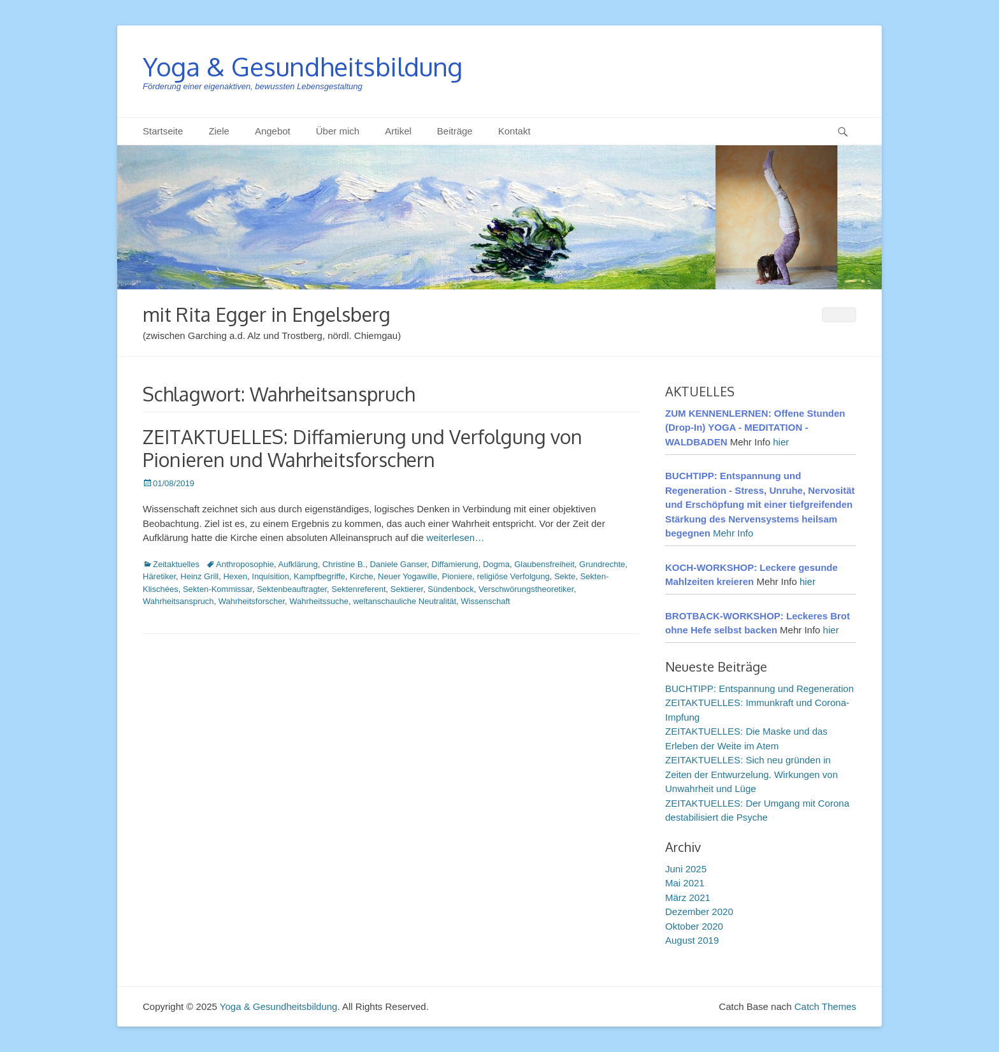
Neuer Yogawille (407, 576)
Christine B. (343, 564)
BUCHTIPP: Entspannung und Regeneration (759, 688)
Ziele (218, 131)
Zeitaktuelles (176, 564)
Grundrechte (602, 564)
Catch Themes (825, 1006)
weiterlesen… (455, 537)
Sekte (564, 576)
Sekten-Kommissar (217, 589)
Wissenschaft (485, 601)
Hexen (235, 576)
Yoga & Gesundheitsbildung (303, 66)
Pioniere (457, 576)
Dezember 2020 (699, 911)
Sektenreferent (358, 589)
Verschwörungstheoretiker (526, 589)
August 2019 (692, 940)
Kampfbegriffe (319, 576)
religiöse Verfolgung (513, 576)
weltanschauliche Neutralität (404, 601)
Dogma (496, 564)
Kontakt (514, 131)
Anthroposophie (245, 564)
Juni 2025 (686, 868)
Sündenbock (450, 589)
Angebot (273, 131)
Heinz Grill (199, 576)
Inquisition (270, 576)
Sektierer (407, 589)
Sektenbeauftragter (292, 589)
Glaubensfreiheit (544, 564)
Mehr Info (733, 533)
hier (781, 441)
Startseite (163, 131)
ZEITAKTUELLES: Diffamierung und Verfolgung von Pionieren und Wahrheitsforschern (362, 448)
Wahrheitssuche (319, 601)
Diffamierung (454, 564)
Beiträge (455, 131)
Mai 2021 (685, 882)
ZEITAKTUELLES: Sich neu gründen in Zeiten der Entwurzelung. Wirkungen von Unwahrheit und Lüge (751, 774)
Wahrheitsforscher (252, 601)
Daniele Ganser (398, 564)
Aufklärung (298, 564)
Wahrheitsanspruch (178, 601)
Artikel (398, 131)
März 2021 (687, 897)
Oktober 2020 (694, 926)
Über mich (337, 131)
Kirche (361, 576)
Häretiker (159, 576)
